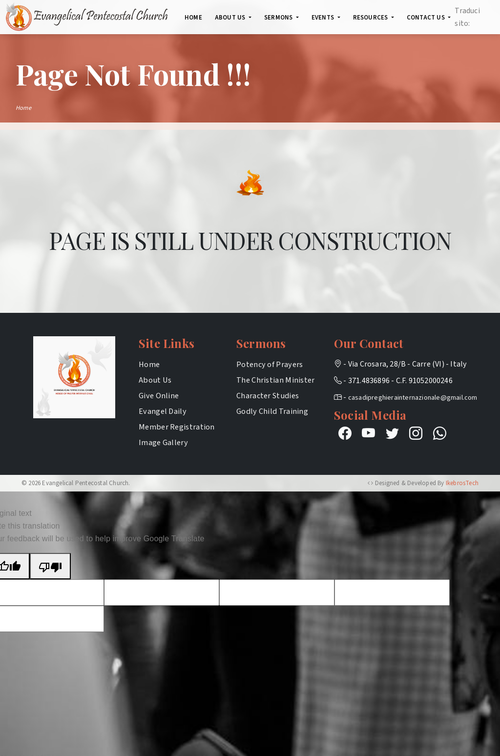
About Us (155, 380)
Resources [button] (371, 17)
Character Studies (267, 395)
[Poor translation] (50, 566)
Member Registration (177, 426)
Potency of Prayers (269, 364)
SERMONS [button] (279, 17)
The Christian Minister (275, 380)
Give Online (159, 395)
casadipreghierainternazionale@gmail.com (413, 397)
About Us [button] (231, 17)
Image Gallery (163, 442)
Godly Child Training (272, 411)
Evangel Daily (163, 411)
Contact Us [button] (426, 17)
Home (193, 17)
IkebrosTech (462, 483)
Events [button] (323, 17)
